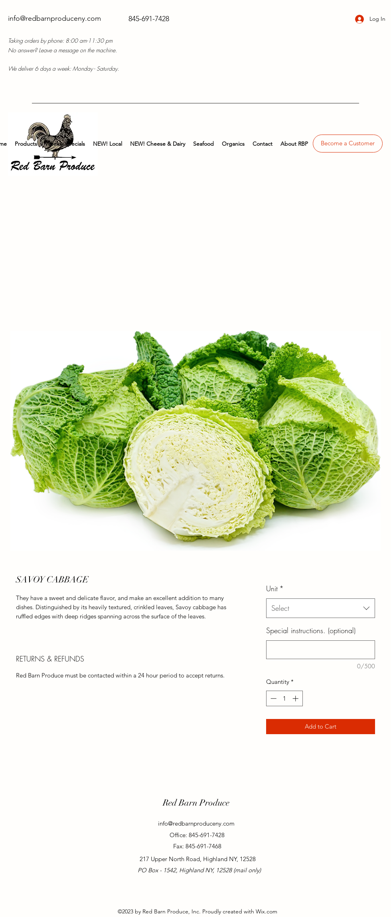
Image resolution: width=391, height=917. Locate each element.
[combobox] (320, 608)
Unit (275, 588)
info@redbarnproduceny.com (54, 18)
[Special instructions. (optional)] (321, 650)
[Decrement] (272, 698)
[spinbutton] (284, 698)
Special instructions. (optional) (310, 630)
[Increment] (296, 698)
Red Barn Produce (196, 802)
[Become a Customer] (348, 144)
